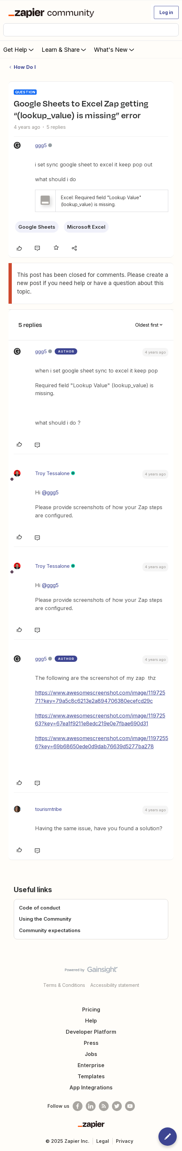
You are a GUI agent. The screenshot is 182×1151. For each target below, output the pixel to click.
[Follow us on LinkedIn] (91, 1106)
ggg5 (41, 145)
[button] (166, 12)
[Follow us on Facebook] (77, 1106)
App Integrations (91, 1087)
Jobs (91, 1054)
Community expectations (50, 930)
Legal (102, 1141)
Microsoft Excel (86, 227)
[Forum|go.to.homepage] (53, 12)
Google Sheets (36, 227)
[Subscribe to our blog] (104, 1106)
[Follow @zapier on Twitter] (117, 1106)
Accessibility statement (114, 985)
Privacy (124, 1141)
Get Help (19, 49)
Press (91, 1043)
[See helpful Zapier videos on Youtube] (130, 1106)
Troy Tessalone (52, 473)
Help (91, 1020)
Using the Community (45, 919)
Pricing (91, 1009)
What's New (115, 49)
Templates (91, 1076)
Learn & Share (64, 49)
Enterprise (91, 1065)
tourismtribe (48, 809)
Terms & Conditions (64, 985)
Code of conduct (39, 908)
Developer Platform (91, 1031)
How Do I (25, 67)
